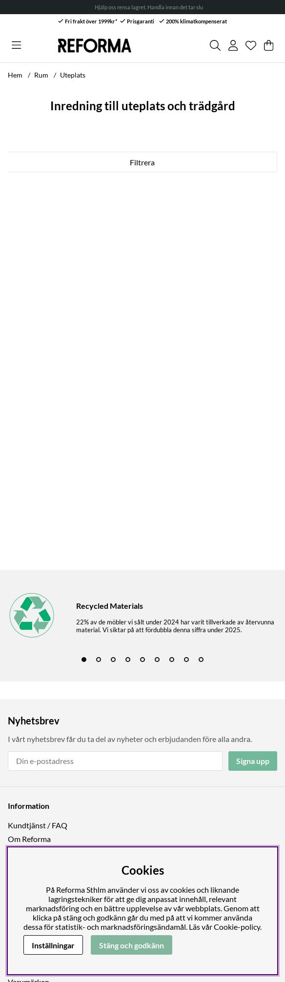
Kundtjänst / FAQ (37, 825)
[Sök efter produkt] (215, 45)
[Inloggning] (233, 45)
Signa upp (252, 760)
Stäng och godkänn (131, 945)
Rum (41, 75)
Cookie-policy (237, 926)
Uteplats (72, 75)
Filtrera (142, 162)
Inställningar (53, 945)
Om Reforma (29, 838)
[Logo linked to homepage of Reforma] (94, 46)
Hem (15, 75)
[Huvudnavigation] (16, 45)
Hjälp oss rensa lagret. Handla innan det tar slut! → (159, 7)
